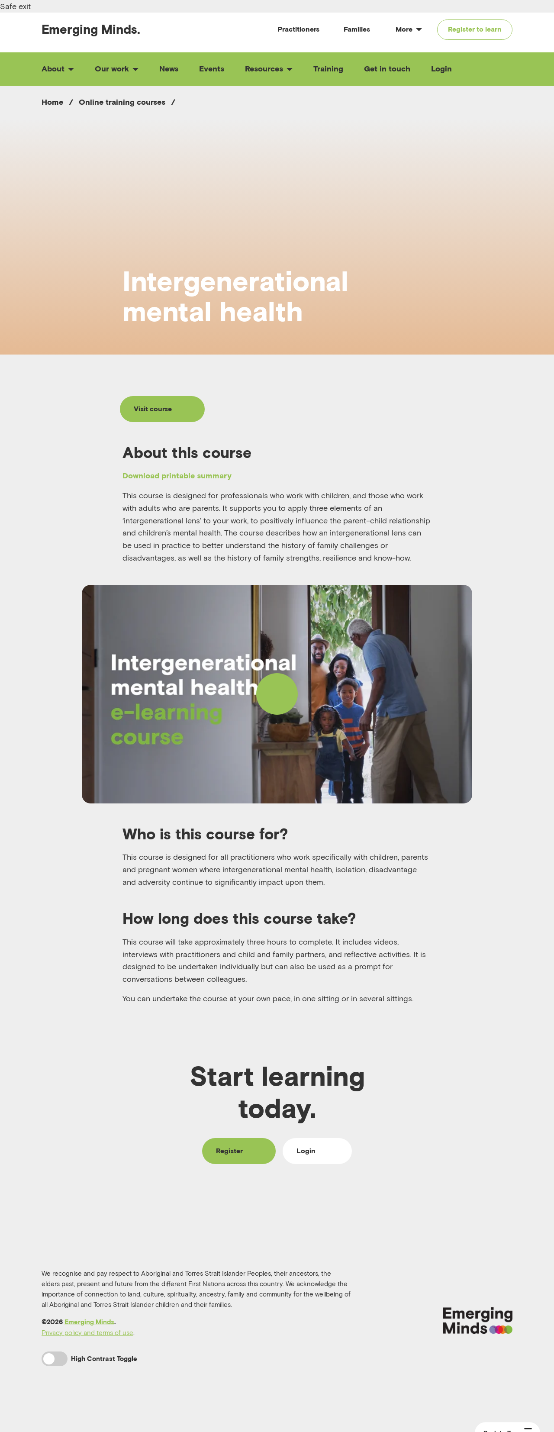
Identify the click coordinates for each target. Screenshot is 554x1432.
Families (357, 29)
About (58, 68)
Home (52, 101)
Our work (116, 68)
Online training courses (122, 101)
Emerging (91, 29)
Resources (269, 68)
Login (441, 68)
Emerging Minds (89, 1322)
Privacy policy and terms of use (87, 1332)
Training (328, 68)
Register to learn (475, 29)
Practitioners (298, 29)
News (168, 68)
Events (211, 68)
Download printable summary (177, 475)
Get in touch (387, 68)
